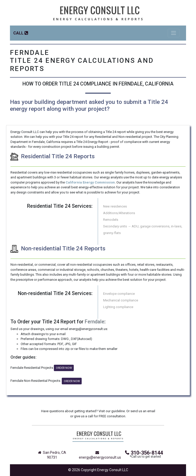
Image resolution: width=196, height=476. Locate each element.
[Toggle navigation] (173, 33)
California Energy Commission (90, 182)
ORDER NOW (64, 368)
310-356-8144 (144, 453)
